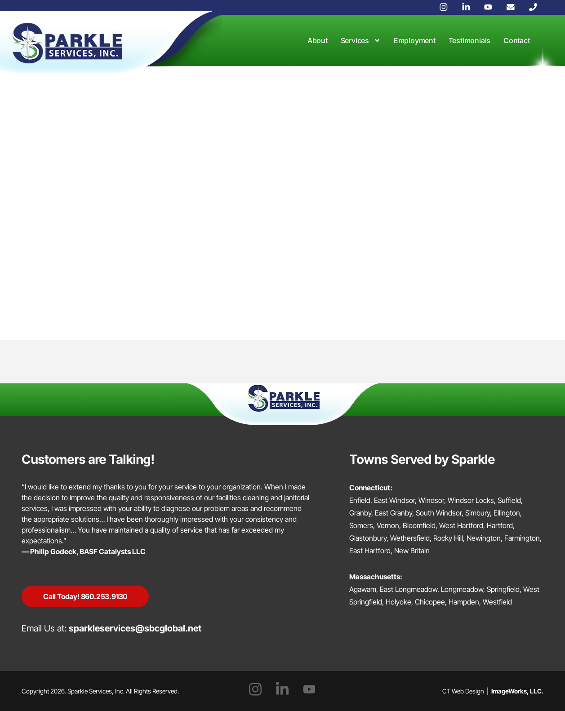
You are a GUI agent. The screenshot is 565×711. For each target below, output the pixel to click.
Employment (415, 40)
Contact (516, 40)
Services (361, 40)
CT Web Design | (492, 691)
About (317, 40)
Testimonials (470, 40)
